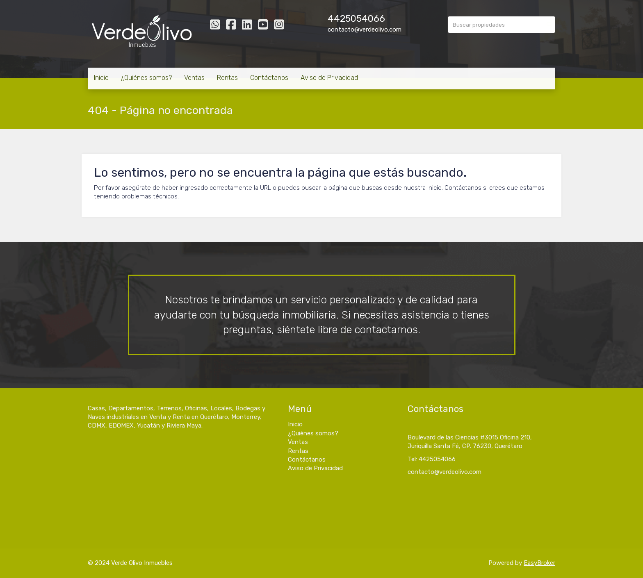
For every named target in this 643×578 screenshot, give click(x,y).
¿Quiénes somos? (146, 78)
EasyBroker (539, 563)
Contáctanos (269, 78)
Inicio (101, 78)
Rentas (227, 78)
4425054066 (356, 18)
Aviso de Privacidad (329, 78)
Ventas (194, 78)
